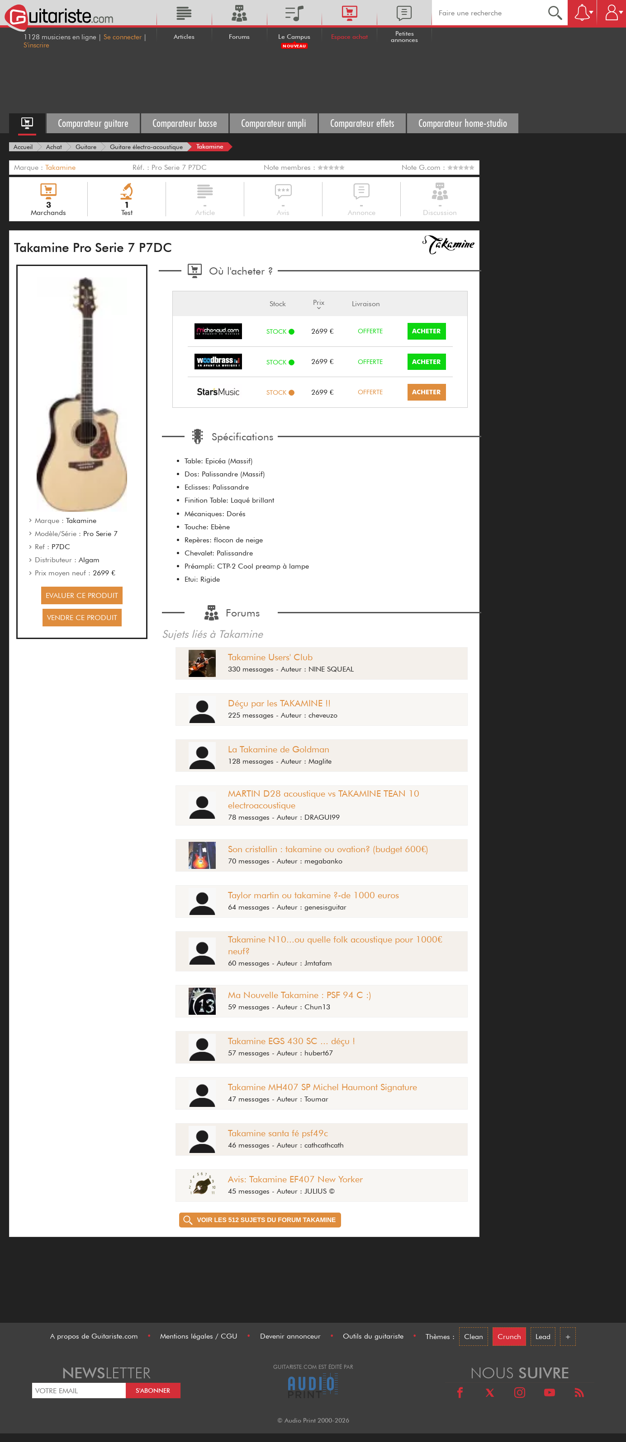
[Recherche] (555, 13)
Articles (184, 36)
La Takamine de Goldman (278, 749)
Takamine (60, 167)
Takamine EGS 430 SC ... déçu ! (291, 1041)
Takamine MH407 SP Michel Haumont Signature (322, 1087)
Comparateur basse (184, 123)
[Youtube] (549, 1393)
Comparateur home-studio (462, 123)
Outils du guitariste (373, 1336)
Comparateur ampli (273, 123)
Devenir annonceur (290, 1336)
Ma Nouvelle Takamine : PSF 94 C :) (299, 994)
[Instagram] (520, 1393)
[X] (490, 1393)
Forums (239, 36)
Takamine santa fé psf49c (278, 1133)
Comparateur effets (362, 123)
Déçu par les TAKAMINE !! (279, 703)
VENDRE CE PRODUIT (82, 617)
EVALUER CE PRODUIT (82, 595)
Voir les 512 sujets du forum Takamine (259, 1220)
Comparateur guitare (93, 123)
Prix (318, 303)
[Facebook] (460, 1393)
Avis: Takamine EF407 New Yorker (295, 1179)
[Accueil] (23, 146)
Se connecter (123, 37)
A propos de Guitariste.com (94, 1336)
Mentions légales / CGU (198, 1336)
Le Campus (294, 36)
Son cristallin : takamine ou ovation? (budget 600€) (328, 849)
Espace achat (349, 36)
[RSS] (579, 1393)
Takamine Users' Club (270, 657)
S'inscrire (36, 45)
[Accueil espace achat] (27, 123)
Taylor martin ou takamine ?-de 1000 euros (313, 895)
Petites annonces (404, 36)
